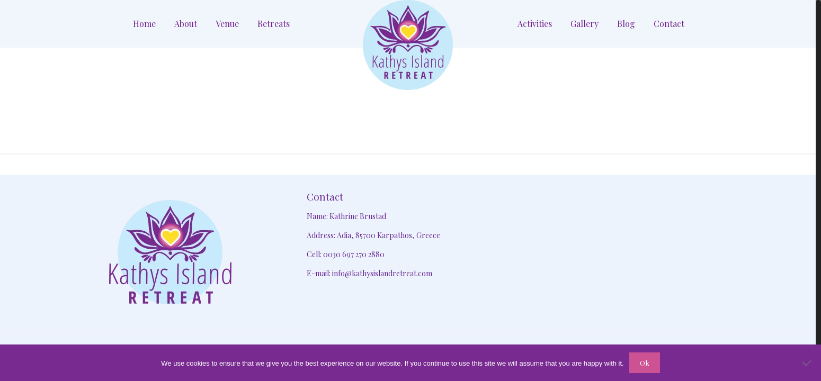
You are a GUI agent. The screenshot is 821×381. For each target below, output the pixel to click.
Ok (644, 362)
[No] (807, 363)
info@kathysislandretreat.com (382, 273)
